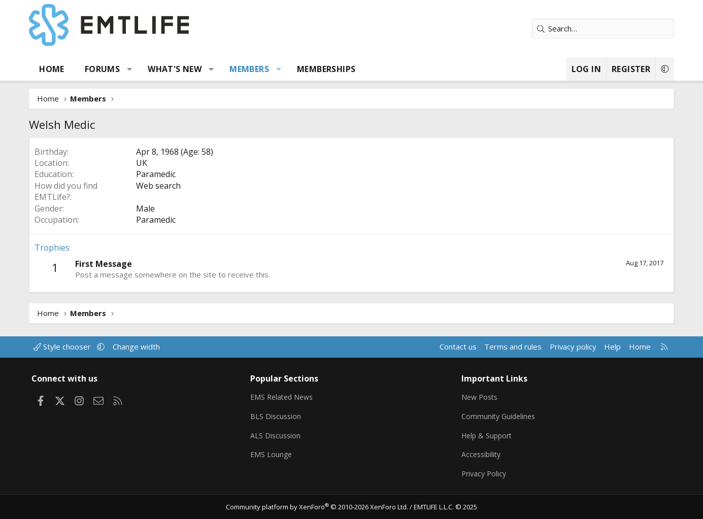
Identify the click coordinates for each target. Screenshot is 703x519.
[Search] (603, 29)
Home (52, 69)
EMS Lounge (271, 453)
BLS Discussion (276, 414)
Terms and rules (512, 344)
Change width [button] (136, 344)
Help (612, 344)
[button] (129, 69)
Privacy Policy (485, 473)
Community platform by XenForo (317, 506)
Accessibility (482, 453)
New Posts (480, 394)
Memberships (326, 69)
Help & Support (488, 434)
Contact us (457, 344)
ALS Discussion (276, 434)
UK (142, 162)
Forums (102, 69)
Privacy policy (572, 344)
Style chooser (63, 344)
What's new (175, 69)
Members (250, 69)
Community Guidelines (500, 414)
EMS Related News (283, 394)
